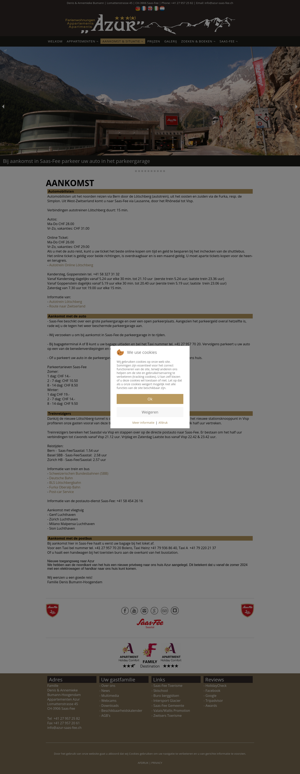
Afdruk (163, 423)
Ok (150, 398)
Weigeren (150, 412)
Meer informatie (143, 423)
